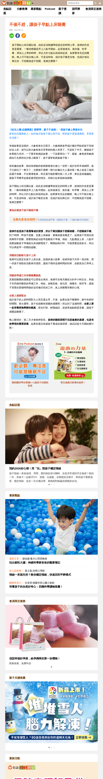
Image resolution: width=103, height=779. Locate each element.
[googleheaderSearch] (95, 3)
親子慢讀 (62, 11)
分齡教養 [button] (22, 9)
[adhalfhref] (51, 220)
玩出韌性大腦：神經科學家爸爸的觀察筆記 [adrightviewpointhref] (34, 562)
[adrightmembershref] (51, 629)
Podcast (50, 9)
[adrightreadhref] (51, 712)
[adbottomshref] (30, 361)
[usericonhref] (99, 3)
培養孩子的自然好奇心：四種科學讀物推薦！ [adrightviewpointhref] (36, 586)
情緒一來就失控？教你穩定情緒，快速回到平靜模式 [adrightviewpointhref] (40, 574)
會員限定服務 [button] (93, 9)
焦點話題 (7, 11)
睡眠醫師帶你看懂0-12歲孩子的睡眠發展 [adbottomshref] (30, 384)
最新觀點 (36, 9)
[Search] (80, 3)
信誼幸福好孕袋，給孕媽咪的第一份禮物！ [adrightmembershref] (34, 658)
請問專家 (76, 11)
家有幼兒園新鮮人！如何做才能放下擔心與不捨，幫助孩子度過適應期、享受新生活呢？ (51, 133)
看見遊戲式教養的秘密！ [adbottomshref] (73, 382)
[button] (32, 2)
